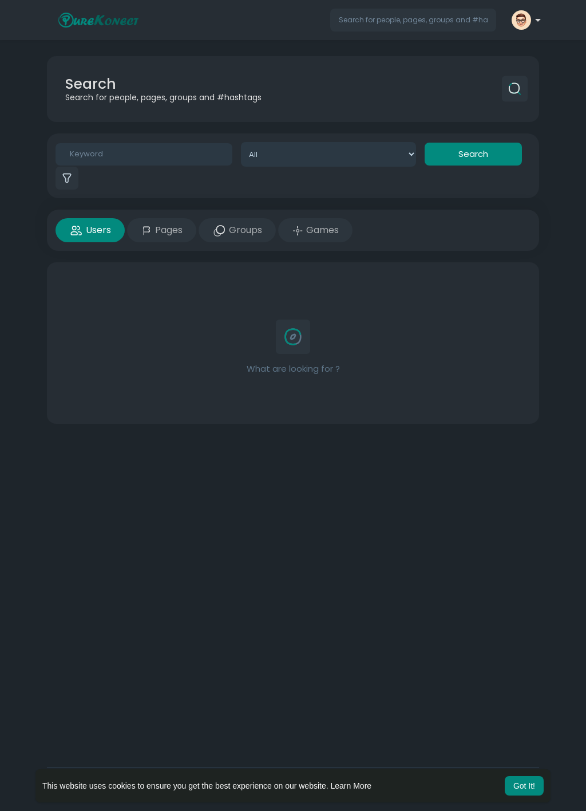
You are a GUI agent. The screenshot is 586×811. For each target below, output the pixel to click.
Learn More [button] (351, 785)
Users (90, 230)
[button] (413, 20)
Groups (237, 230)
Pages (162, 230)
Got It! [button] (524, 785)
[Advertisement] (293, 515)
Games (315, 230)
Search (473, 154)
